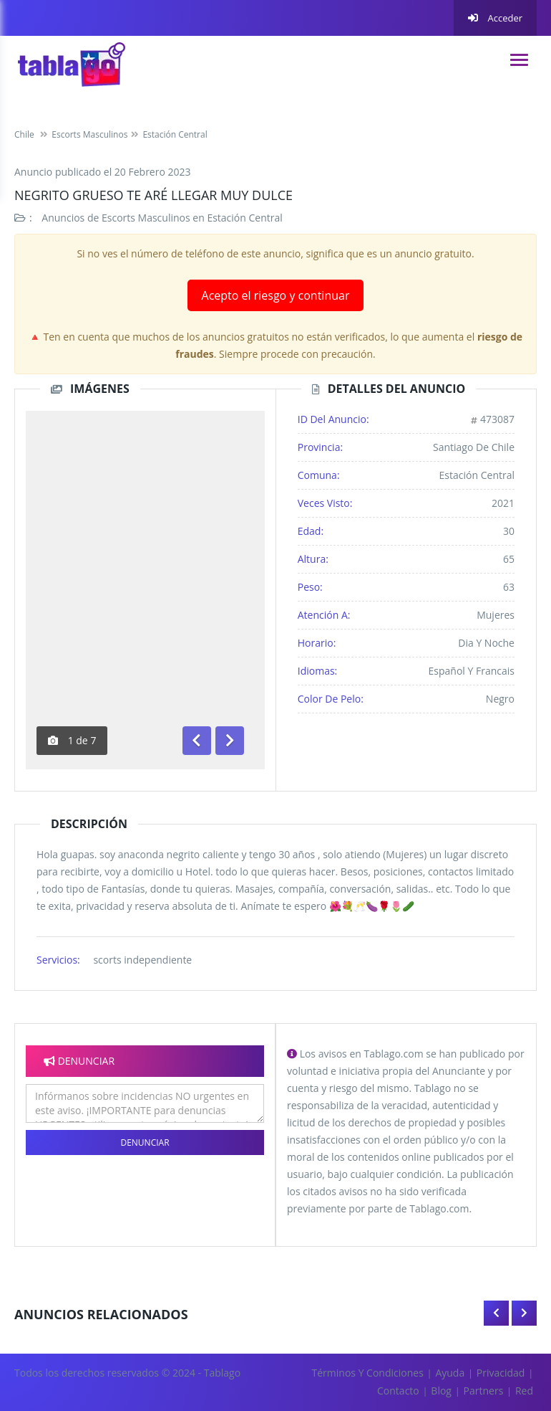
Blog (441, 1390)
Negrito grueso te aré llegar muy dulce (153, 195)
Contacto (398, 1390)
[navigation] (519, 60)
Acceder (495, 17)
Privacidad (501, 1372)
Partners (484, 1390)
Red (524, 1390)
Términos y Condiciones (368, 1372)
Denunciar (144, 1142)
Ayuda (449, 1372)
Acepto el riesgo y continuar (276, 295)
